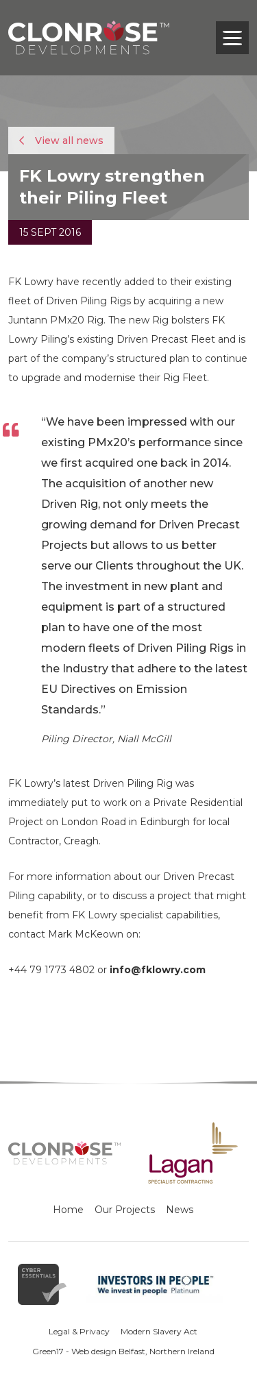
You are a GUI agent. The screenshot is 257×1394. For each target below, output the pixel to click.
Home (68, 1209)
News (179, 1209)
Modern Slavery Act (159, 1331)
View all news (61, 140)
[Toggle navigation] (232, 37)
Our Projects (125, 1209)
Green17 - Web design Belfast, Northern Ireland (123, 1351)
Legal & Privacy (79, 1331)
